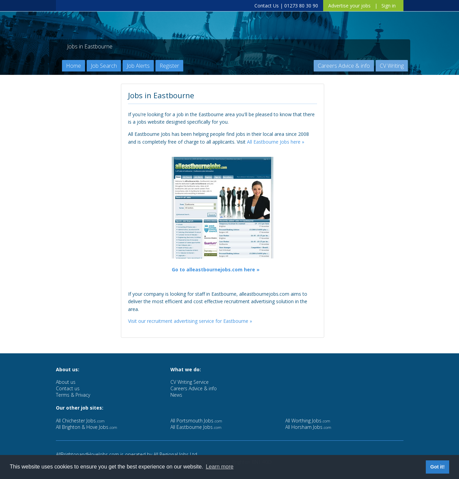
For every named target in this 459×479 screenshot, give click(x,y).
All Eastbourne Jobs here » (275, 142)
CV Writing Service (189, 382)
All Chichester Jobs (80, 420)
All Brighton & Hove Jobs (86, 427)
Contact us (68, 388)
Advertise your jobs (349, 5)
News (176, 395)
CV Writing (392, 65)
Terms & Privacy (73, 395)
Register (169, 65)
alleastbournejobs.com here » (222, 269)
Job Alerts (138, 65)
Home (73, 65)
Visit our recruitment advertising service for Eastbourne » (190, 321)
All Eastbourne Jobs (196, 427)
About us (66, 382)
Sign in (388, 5)
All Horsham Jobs (308, 427)
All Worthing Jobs (307, 420)
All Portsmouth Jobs (196, 420)
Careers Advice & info (344, 65)
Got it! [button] (437, 467)
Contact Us (266, 5)
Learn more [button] (219, 467)
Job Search (104, 65)
